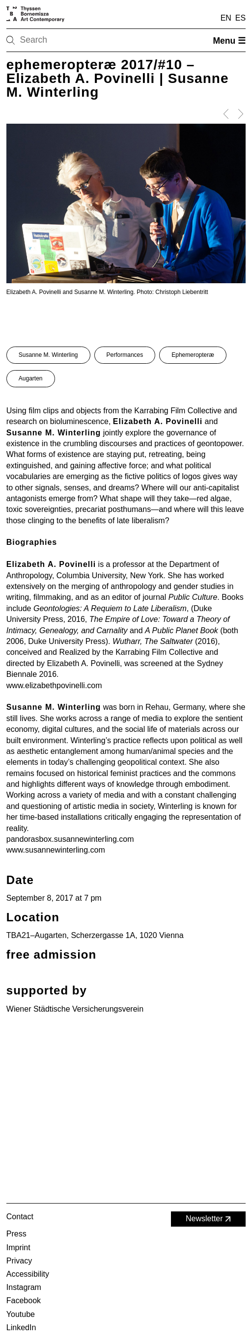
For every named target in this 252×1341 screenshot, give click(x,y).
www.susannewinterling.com (55, 850)
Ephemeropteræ (192, 354)
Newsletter (209, 1219)
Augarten (31, 378)
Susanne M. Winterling (48, 354)
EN (226, 18)
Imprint (18, 1247)
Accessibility (27, 1274)
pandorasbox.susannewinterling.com (70, 839)
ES (240, 18)
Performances (125, 354)
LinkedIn (21, 1327)
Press (16, 1234)
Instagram (23, 1287)
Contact (19, 1216)
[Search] (42, 40)
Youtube (20, 1314)
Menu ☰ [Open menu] (229, 41)
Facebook (23, 1300)
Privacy (19, 1261)
